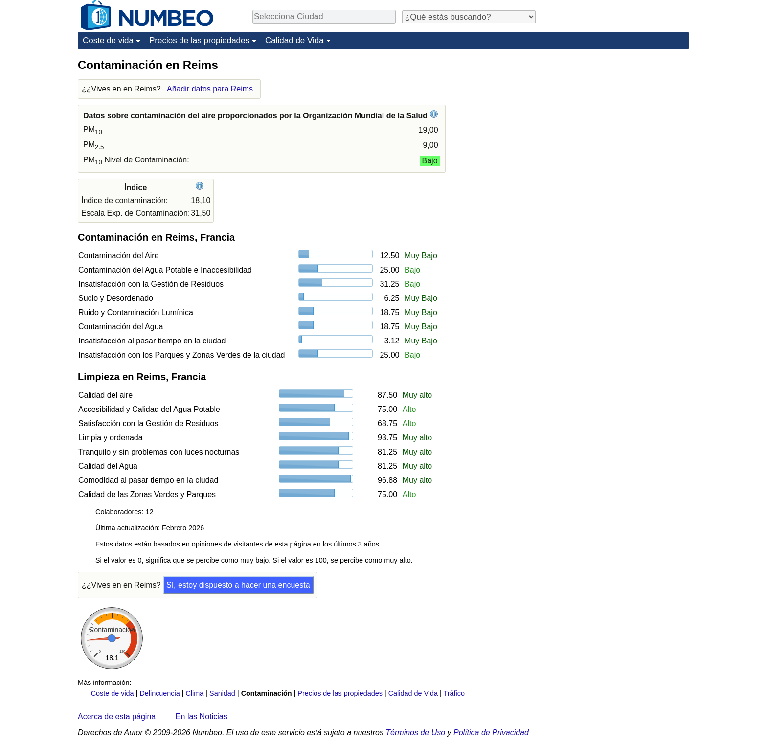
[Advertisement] (615, 118)
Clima (195, 693)
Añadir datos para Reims (210, 89)
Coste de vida (108, 40)
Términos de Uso (415, 732)
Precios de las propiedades (199, 40)
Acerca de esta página (117, 716)
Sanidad (222, 693)
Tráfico (454, 693)
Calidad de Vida (294, 40)
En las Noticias (201, 716)
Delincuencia (159, 693)
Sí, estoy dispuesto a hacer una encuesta (238, 585)
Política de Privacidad (491, 732)
